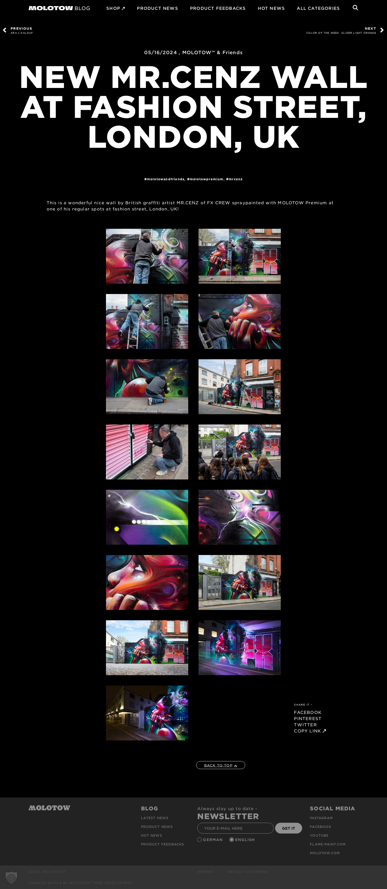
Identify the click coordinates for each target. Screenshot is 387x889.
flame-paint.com (328, 844)
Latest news (154, 818)
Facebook (320, 827)
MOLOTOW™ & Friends (212, 52)
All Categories (318, 8)
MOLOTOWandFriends (165, 179)
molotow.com (325, 853)
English (245, 839)
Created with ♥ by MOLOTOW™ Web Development (81, 883)
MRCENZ (236, 179)
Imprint (205, 872)
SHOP (113, 8)
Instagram (321, 818)
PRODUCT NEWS (157, 8)
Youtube (319, 835)
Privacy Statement (248, 872)
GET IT (288, 828)
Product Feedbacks (218, 8)
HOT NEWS (271, 8)
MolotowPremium (207, 179)
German (213, 839)
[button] (11, 877)
